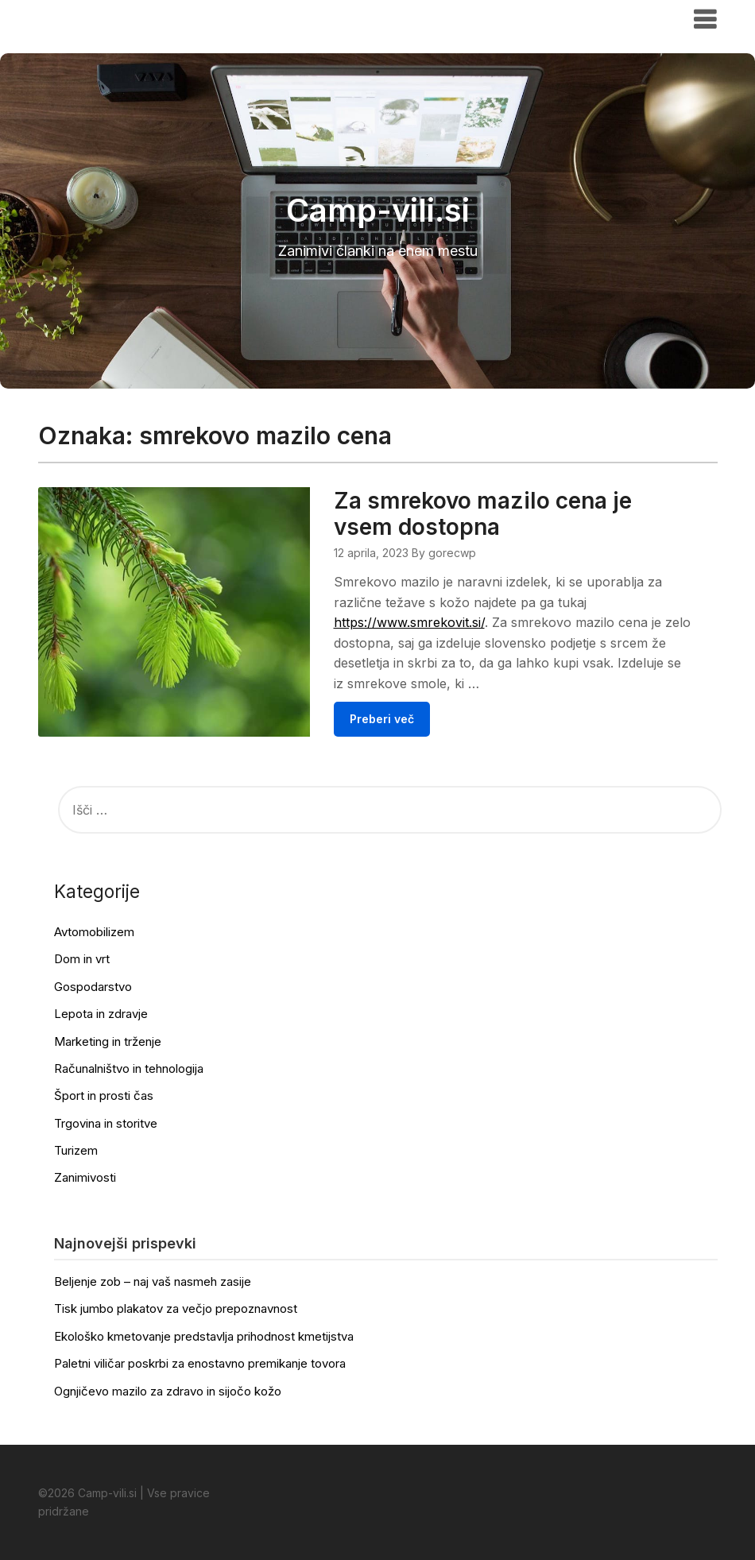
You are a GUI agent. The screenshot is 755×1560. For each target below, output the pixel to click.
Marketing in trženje (107, 1041)
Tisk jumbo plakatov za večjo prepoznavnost (175, 1308)
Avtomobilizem (94, 931)
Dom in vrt (82, 958)
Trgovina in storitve (105, 1123)
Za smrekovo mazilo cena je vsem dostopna (483, 513)
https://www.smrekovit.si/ (409, 622)
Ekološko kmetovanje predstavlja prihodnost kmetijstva (204, 1336)
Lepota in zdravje (101, 1013)
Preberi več (382, 719)
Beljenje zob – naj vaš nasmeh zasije (152, 1281)
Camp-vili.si (87, 18)
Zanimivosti (85, 1177)
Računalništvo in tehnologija (128, 1068)
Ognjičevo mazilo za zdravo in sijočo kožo (167, 1391)
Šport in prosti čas (103, 1095)
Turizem (76, 1150)
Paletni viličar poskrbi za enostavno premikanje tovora (200, 1363)
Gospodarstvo (93, 986)
